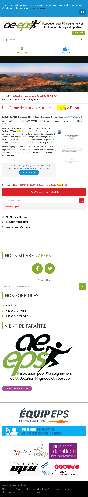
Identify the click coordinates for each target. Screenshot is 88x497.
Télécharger (29, 172)
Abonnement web (16, 310)
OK (82, 11)
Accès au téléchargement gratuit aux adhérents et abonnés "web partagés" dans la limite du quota (29, 167)
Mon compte (22, 51)
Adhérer (79, 32)
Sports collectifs (50, 185)
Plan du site (7, 489)
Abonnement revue (17, 316)
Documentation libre (17, 222)
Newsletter (44, 280)
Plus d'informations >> (38, 8)
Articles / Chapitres (16, 217)
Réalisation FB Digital (31, 492)
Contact (19, 489)
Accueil (5, 95)
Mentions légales (33, 489)
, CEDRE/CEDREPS (74, 117)
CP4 (34, 185)
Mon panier (66, 51)
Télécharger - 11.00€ (17, 388)
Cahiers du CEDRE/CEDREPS (21, 185)
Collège (40, 185)
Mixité (64, 185)
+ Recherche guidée (12, 206)
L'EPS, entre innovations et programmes (21, 99)
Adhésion (11, 305)
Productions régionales (18, 227)
